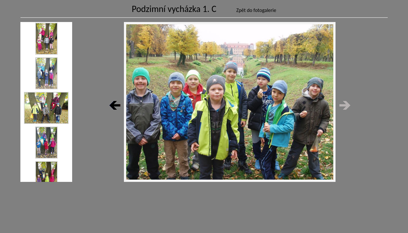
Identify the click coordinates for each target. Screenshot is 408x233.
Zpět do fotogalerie (256, 10)
